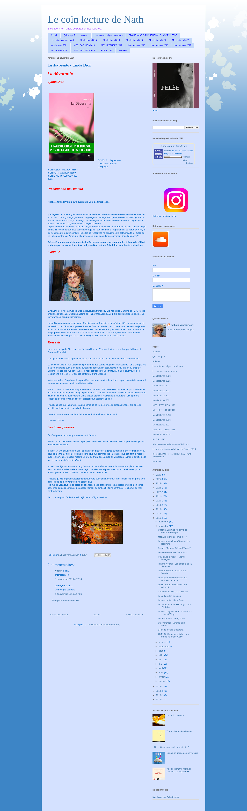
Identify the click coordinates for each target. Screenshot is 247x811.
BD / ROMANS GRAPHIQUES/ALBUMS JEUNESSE (153, 35)
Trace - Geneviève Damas (179, 731)
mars (161, 672)
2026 (159, 475)
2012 (159, 699)
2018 (159, 509)
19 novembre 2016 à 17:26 (68, 594)
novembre (164, 526)
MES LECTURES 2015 (84, 50)
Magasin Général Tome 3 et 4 (172, 537)
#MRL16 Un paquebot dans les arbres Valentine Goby (173, 635)
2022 (159, 492)
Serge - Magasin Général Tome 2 (174, 548)
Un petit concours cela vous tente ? (171, 747)
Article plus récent (59, 614)
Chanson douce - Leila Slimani (173, 591)
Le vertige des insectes (169, 596)
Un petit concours (175, 715)
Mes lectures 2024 (134, 40)
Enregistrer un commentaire (65, 600)
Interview (123, 50)
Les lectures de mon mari (62, 40)
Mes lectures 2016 (159, 45)
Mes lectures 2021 (59, 45)
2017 (159, 513)
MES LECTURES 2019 (111, 45)
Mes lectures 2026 (88, 40)
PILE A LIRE (106, 50)
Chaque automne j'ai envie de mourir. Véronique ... (172, 531)
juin (161, 659)
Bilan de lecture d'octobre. (171, 629)
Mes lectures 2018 (136, 45)
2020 (159, 500)
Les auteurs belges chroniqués (108, 35)
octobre (163, 642)
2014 (159, 691)
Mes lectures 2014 (59, 50)
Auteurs (84, 35)
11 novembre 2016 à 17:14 (68, 579)
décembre (164, 521)
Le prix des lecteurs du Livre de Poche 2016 (174, 449)
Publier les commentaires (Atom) (104, 624)
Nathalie (167, 150)
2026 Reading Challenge (174, 145)
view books (189, 163)
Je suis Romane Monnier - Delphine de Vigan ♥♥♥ (179, 770)
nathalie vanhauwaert (182, 325)
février (162, 676)
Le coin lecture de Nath (96, 19)
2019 (159, 505)
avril (161, 668)
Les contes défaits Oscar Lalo (172, 552)
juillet (161, 655)
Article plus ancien (135, 614)
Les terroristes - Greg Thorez (172, 618)
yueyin (58, 570)
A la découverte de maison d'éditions (170, 444)
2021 (159, 496)
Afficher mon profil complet (181, 329)
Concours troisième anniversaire (182, 753)
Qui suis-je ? (69, 35)
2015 (159, 686)
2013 (159, 695)
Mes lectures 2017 (183, 45)
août (161, 651)
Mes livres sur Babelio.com (165, 797)
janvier (162, 681)
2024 (159, 483)
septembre (164, 646)
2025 (159, 479)
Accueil (54, 35)
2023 (159, 487)
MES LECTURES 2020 (84, 45)
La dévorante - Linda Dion (171, 600)
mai (161, 664)
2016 (159, 518)
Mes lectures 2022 (180, 40)
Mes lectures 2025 (111, 40)
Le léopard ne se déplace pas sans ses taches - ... (172, 579)
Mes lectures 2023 (157, 40)
